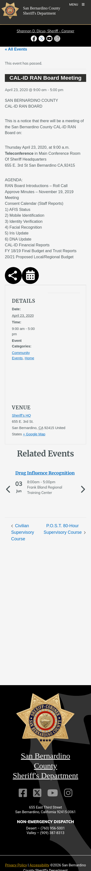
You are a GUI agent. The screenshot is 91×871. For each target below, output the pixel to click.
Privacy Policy (16, 865)
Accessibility (40, 865)
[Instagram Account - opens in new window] (56, 38)
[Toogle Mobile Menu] (77, 4)
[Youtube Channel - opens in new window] (49, 38)
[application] (59, 342)
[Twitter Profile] (37, 793)
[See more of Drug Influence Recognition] (45, 473)
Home (29, 358)
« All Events (16, 49)
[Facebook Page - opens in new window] (34, 38)
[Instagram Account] (68, 793)
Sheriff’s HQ (21, 415)
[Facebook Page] (23, 793)
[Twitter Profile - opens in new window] (41, 38)
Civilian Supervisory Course (22, 532)
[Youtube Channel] (52, 793)
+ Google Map (34, 434)
